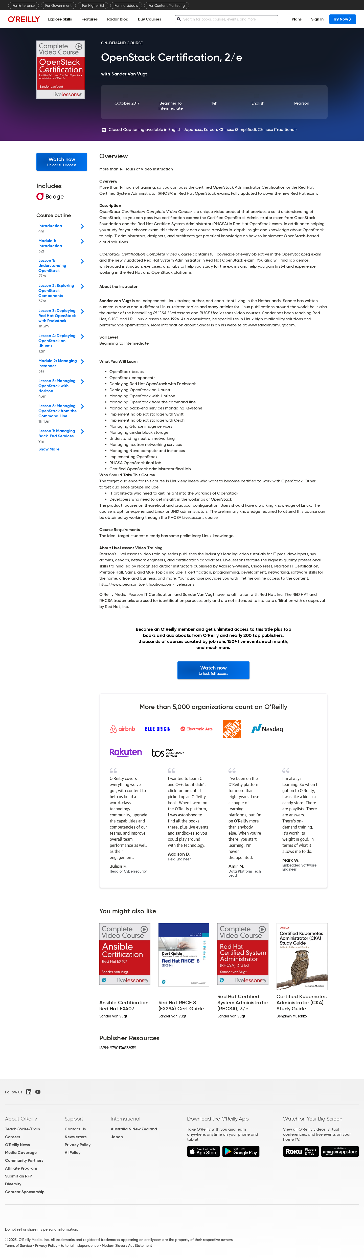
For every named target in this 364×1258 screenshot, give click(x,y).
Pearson (301, 103)
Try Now (342, 19)
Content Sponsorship (24, 1191)
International (125, 1119)
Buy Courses (149, 19)
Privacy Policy (77, 1144)
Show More (48, 449)
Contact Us (75, 1129)
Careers (12, 1136)
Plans (297, 19)
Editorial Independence (79, 1245)
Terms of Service (18, 1245)
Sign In (317, 19)
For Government (58, 5)
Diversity (13, 1184)
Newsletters (75, 1136)
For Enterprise (23, 5)
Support (74, 1119)
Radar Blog (117, 19)
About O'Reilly (21, 1119)
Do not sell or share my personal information (41, 1229)
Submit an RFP (18, 1176)
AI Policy (72, 1152)
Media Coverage (21, 1152)
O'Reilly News (17, 1144)
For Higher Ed (93, 5)
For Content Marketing (166, 5)
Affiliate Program (21, 1168)
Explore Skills (60, 19)
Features (89, 19)
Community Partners (24, 1160)
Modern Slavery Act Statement (127, 1245)
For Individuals (126, 5)
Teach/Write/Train (22, 1129)
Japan (117, 1136)
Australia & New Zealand (134, 1129)
